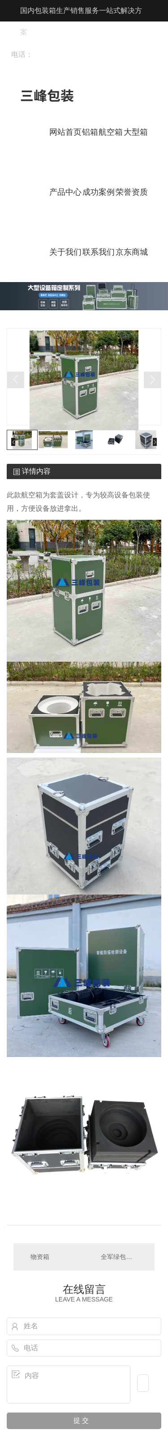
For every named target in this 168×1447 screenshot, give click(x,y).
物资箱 (39, 1256)
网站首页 (65, 132)
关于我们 (65, 252)
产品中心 (65, 192)
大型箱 (136, 132)
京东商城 (132, 252)
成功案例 (98, 192)
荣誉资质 (132, 192)
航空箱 (111, 132)
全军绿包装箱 (119, 1256)
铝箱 (90, 132)
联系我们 (98, 252)
